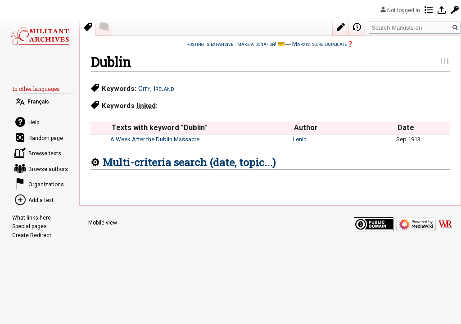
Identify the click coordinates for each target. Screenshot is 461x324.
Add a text (41, 200)
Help (33, 122)
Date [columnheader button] (406, 127)
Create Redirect (31, 235)
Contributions (428, 9)
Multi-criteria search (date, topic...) (189, 162)
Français (38, 102)
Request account (454, 9)
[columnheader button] (100, 128)
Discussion (104, 27)
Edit (341, 27)
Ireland (164, 89)
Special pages (29, 226)
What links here (31, 218)
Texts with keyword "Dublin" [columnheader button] (159, 127)
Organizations (46, 184)
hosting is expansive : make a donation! (231, 43)
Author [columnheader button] (306, 127)
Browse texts (44, 153)
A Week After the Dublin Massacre (154, 139)
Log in (441, 9)
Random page (45, 138)
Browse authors (48, 169)
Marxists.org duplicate (319, 43)
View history (357, 27)
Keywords (88, 27)
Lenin (300, 139)
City (144, 89)
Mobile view (102, 223)
